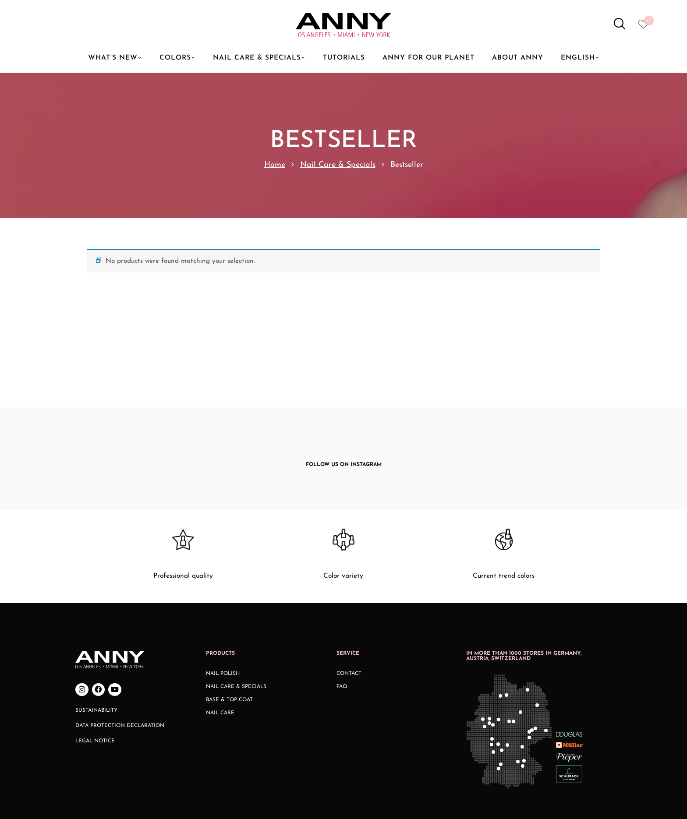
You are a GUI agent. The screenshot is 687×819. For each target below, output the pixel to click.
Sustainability (96, 641)
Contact (348, 604)
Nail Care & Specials (337, 165)
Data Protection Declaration (119, 657)
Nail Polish (223, 604)
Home (274, 165)
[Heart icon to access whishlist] (645, 26)
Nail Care (220, 643)
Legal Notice (95, 672)
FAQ (341, 617)
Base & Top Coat (229, 630)
